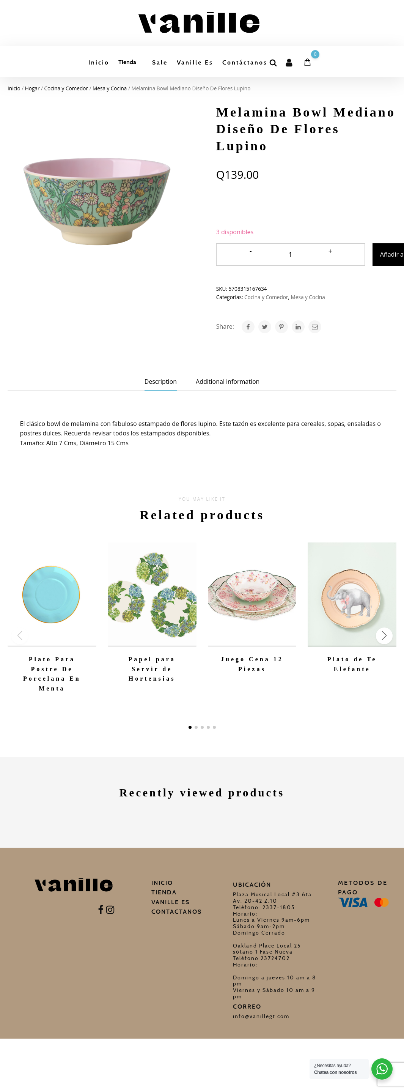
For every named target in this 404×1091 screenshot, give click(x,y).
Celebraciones (150, 151)
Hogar (140, 111)
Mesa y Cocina (110, 88)
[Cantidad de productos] (290, 254)
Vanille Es (196, 62)
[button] (190, 727)
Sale (160, 62)
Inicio (97, 62)
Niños (140, 131)
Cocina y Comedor (66, 88)
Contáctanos (246, 62)
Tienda (126, 62)
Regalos (142, 91)
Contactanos (176, 911)
